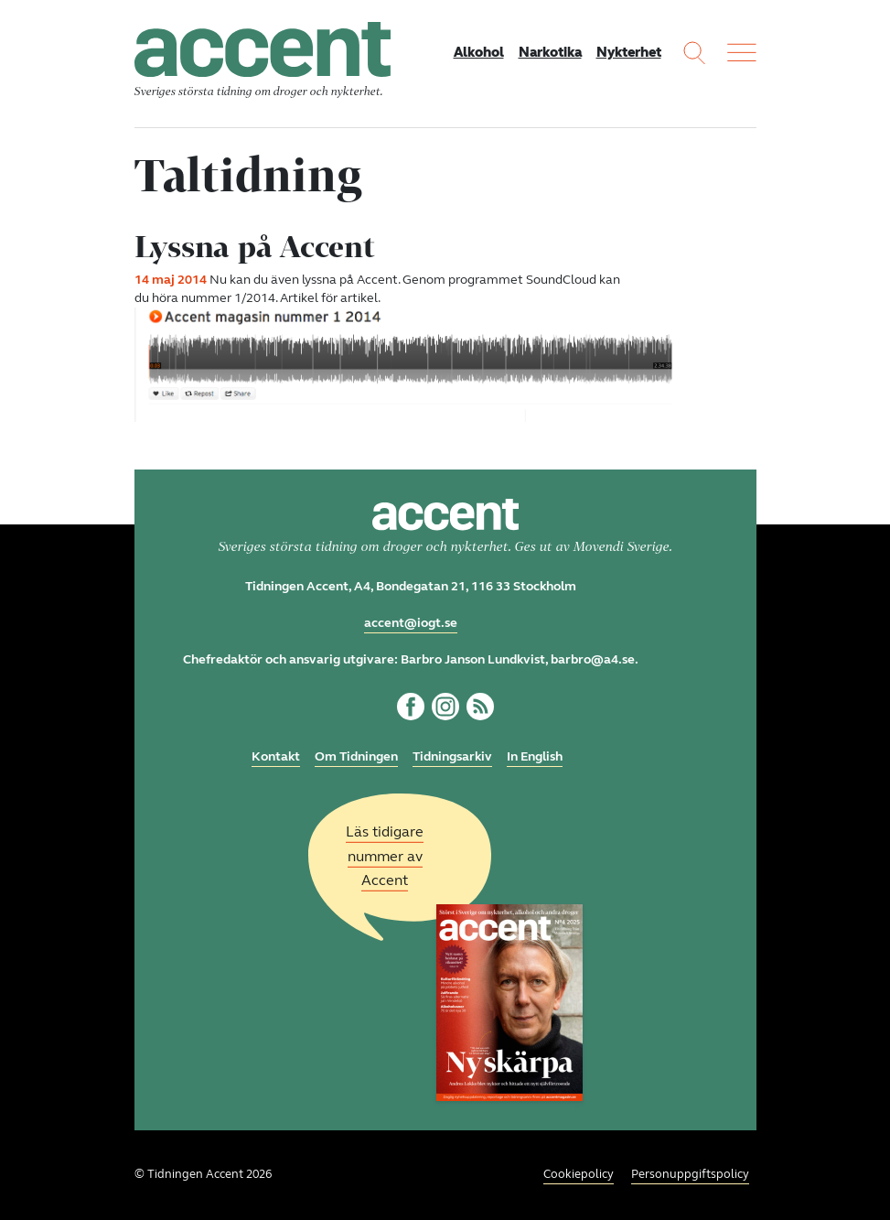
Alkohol (479, 52)
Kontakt (276, 756)
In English (535, 756)
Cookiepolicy (578, 1174)
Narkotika (550, 52)
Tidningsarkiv (452, 756)
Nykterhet (628, 52)
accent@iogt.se (410, 623)
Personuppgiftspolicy (690, 1174)
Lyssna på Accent (254, 246)
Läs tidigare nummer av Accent (385, 856)
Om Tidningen (356, 756)
